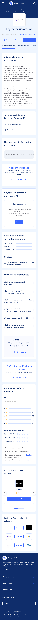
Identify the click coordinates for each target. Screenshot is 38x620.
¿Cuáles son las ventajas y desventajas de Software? (19, 326)
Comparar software (11, 40)
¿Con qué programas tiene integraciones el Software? (19, 292)
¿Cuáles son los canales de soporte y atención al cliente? (19, 301)
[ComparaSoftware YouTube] (7, 569)
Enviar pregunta (19, 352)
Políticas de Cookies (23, 615)
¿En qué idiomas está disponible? (19, 318)
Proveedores (19, 583)
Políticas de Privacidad (9, 615)
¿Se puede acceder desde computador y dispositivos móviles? (19, 310)
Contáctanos (19, 589)
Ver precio (29, 40)
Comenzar (19, 222)
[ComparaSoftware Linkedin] (3, 569)
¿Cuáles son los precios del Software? (19, 283)
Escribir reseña (19, 377)
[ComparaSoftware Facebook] (11, 569)
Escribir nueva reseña (27, 34)
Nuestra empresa (19, 577)
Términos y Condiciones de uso (12, 617)
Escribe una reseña (30, 457)
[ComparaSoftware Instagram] (14, 569)
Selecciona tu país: (9, 597)
